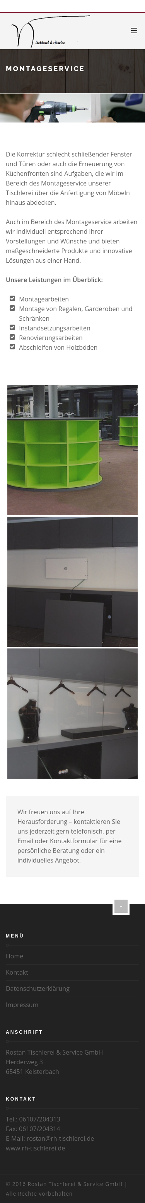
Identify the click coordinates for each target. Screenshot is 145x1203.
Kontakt (17, 972)
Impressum (22, 1005)
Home (14, 956)
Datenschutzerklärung (38, 988)
